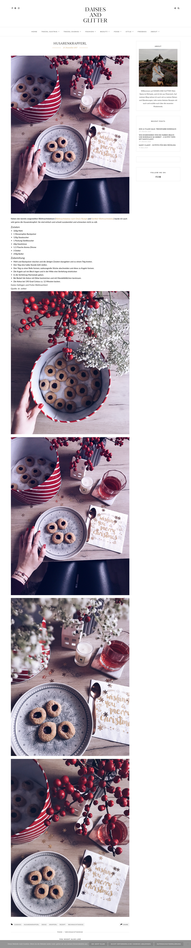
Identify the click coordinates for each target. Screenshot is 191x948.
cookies (17, 925)
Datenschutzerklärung (169, 944)
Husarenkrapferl (31, 925)
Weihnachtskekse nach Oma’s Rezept (71, 219)
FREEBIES (142, 32)
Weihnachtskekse (75, 925)
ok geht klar (98, 944)
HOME (34, 32)
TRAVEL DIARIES (72, 32)
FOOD (118, 32)
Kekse (44, 925)
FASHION (90, 32)
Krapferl (53, 925)
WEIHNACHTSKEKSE (74, 932)
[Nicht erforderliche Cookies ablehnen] (187, 944)
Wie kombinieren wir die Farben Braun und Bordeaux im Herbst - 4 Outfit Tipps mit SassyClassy (157, 137)
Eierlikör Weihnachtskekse (102, 219)
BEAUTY (105, 32)
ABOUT (155, 32)
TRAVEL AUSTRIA (50, 32)
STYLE (130, 32)
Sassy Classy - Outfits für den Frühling (157, 146)
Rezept (63, 925)
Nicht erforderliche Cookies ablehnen (131, 944)
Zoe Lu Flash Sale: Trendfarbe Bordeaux (157, 129)
